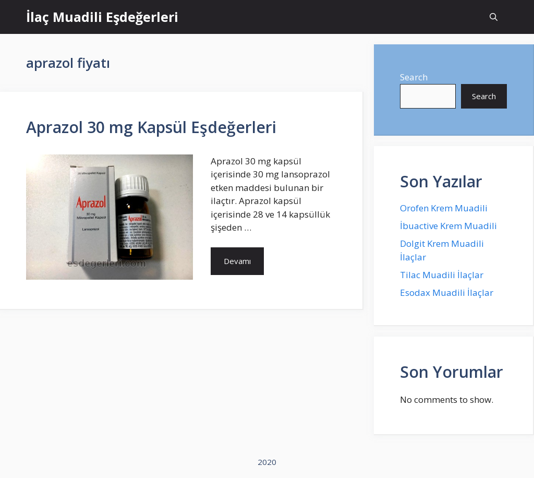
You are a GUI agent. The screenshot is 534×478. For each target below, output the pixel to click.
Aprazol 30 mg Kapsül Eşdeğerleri (151, 127)
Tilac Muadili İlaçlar (441, 275)
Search (414, 77)
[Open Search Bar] (493, 17)
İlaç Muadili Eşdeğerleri (102, 17)
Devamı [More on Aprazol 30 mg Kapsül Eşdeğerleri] (237, 261)
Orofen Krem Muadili (444, 208)
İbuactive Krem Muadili (448, 226)
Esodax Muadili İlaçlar (446, 292)
